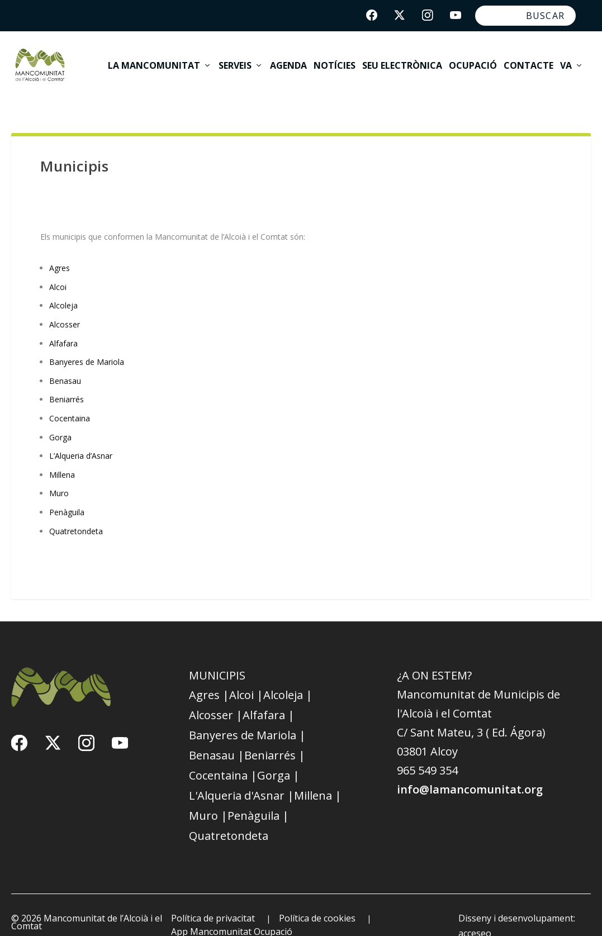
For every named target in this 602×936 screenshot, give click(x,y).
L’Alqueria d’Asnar (80, 433)
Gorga (60, 415)
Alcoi (58, 264)
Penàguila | (258, 793)
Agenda (288, 59)
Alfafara (63, 321)
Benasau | (216, 732)
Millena (62, 452)
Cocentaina (69, 396)
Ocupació (473, 59)
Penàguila (66, 489)
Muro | (208, 793)
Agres (59, 245)
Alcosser (64, 302)
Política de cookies (317, 896)
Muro (59, 471)
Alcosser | (216, 692)
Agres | (209, 672)
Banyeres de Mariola (86, 339)
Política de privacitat (213, 896)
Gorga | (278, 753)
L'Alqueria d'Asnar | (241, 773)
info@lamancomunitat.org (470, 767)
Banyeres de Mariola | (247, 712)
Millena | (318, 773)
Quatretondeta (76, 508)
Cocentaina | (223, 753)
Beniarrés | (274, 732)
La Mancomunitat (154, 59)
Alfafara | (269, 692)
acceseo (474, 911)
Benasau (65, 358)
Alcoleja (63, 283)
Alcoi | (246, 672)
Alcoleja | (287, 672)
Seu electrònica (402, 59)
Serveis (235, 59)
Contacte (528, 59)
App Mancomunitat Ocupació (231, 909)
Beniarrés (66, 377)
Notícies (334, 59)
